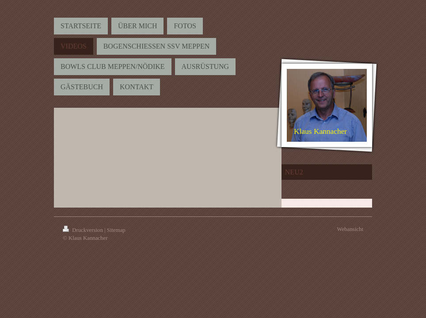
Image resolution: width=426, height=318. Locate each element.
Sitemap (116, 230)
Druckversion (83, 230)
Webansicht (350, 229)
